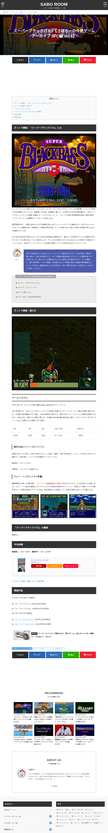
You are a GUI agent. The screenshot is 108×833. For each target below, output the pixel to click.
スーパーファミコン (49, 648)
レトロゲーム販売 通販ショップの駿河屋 (28, 581)
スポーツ (37, 648)
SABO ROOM (54, 4)
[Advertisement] (54, 79)
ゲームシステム (22, 109)
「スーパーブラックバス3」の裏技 (27, 111)
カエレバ (38, 562)
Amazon (54, 566)
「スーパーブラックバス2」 (24, 624)
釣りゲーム (62, 648)
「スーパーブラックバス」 (24, 619)
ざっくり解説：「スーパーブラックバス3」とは (32, 103)
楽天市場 (38, 566)
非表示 (56, 99)
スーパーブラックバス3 (40, 560)
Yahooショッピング (70, 566)
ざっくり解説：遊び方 (22, 106)
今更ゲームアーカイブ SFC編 (22, 648)
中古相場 (17, 114)
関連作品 (17, 117)
